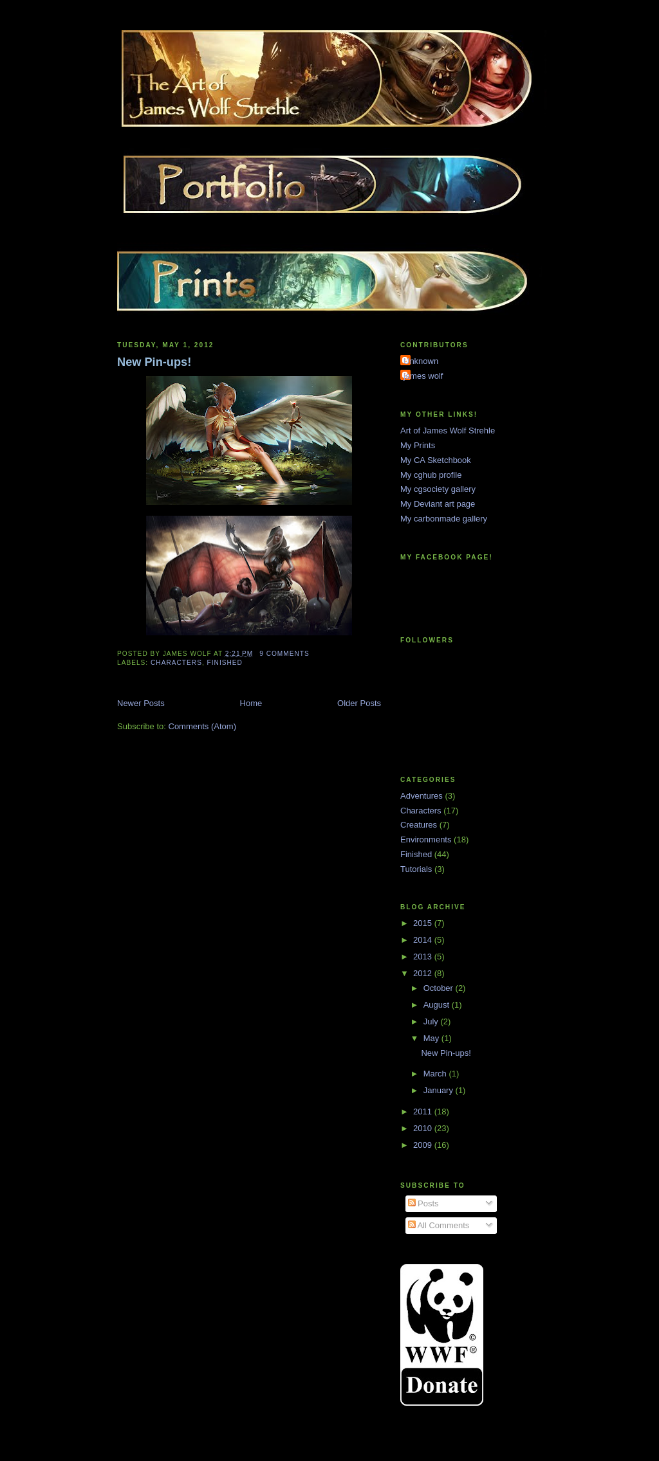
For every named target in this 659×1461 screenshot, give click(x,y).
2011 (423, 1111)
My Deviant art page (437, 504)
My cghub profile (430, 475)
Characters (176, 662)
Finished (225, 662)
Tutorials (416, 869)
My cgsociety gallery (438, 489)
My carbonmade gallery (443, 518)
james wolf (423, 376)
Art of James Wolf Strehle (447, 430)
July (432, 1021)
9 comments (284, 653)
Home (251, 703)
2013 (423, 956)
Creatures (418, 825)
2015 (423, 923)
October (439, 988)
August (437, 1005)
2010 (423, 1128)
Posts (423, 1203)
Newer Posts (141, 703)
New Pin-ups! (154, 362)
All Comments (439, 1225)
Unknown (421, 361)
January (439, 1090)
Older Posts (359, 703)
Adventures (421, 796)
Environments (425, 839)
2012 (423, 973)
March (436, 1073)
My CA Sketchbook (435, 460)
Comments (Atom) (202, 726)
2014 (423, 940)
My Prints (417, 445)
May (432, 1038)
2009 (423, 1145)
